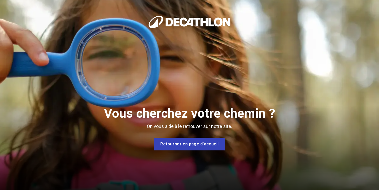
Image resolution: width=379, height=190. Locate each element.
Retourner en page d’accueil (189, 143)
